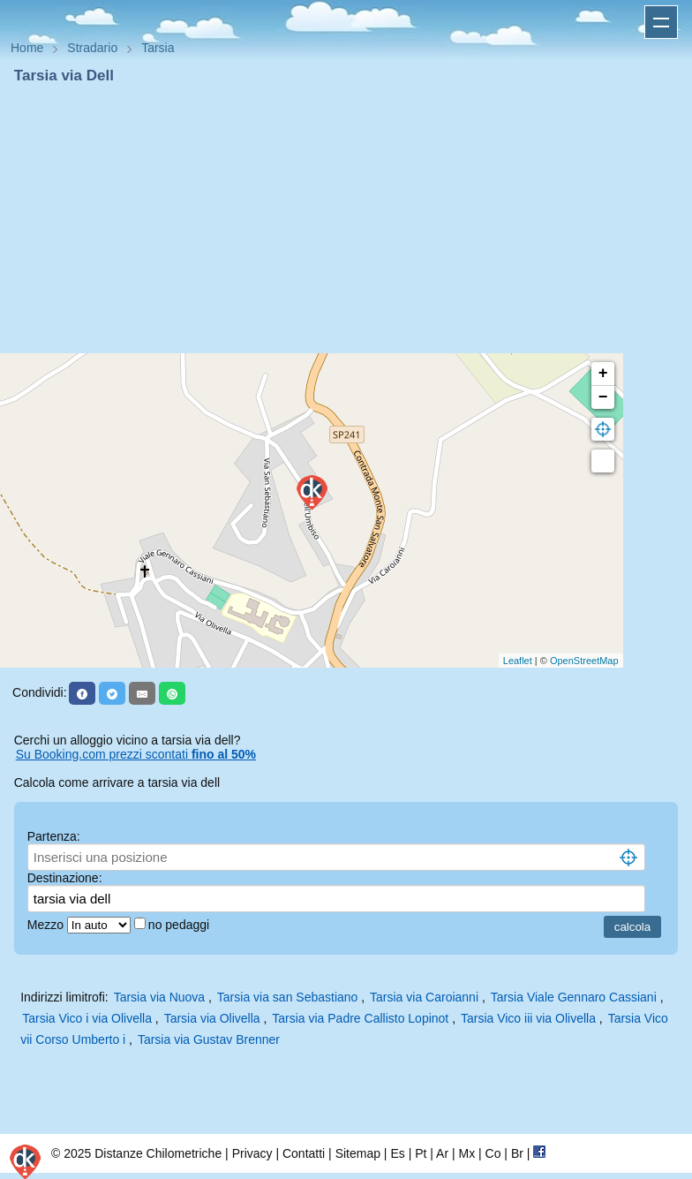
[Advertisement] (346, 219)
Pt (420, 1153)
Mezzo (47, 925)
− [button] (603, 397)
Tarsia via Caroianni (424, 997)
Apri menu (661, 22)
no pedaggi (180, 925)
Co (493, 1153)
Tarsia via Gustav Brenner (209, 1039)
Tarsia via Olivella (212, 1018)
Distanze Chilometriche (158, 1153)
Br (517, 1153)
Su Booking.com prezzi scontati (136, 754)
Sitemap (357, 1153)
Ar (442, 1153)
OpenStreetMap (584, 660)
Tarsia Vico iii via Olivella (528, 1018)
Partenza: (53, 836)
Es (397, 1153)
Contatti (303, 1153)
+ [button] (603, 373)
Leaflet (517, 660)
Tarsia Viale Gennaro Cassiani (574, 997)
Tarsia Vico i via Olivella (87, 1018)
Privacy (252, 1153)
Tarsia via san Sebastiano (287, 997)
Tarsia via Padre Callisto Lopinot (360, 1018)
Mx (466, 1153)
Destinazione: (64, 878)
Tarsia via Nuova (160, 997)
